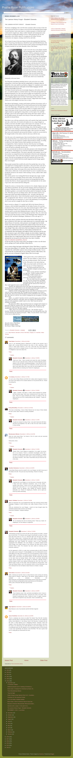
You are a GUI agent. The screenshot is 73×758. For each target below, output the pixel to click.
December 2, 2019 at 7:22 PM (25, 500)
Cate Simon (12, 341)
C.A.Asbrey (12, 377)
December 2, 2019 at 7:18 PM (32, 480)
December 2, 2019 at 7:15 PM (32, 449)
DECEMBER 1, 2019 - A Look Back (16, 710)
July (9, 721)
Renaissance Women (14, 434)
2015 (7, 743)
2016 (7, 741)
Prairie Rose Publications (18, 7)
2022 (7, 674)
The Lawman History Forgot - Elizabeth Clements (19, 708)
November (10, 712)
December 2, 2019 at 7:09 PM (32, 390)
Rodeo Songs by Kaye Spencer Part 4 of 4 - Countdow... (21, 695)
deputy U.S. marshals (35, 332)
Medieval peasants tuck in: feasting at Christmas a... (20, 686)
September (10, 717)
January (10, 734)
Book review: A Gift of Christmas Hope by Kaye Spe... (20, 701)
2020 (7, 678)
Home (26, 660)
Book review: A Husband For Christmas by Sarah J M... (21, 688)
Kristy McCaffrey (13, 407)
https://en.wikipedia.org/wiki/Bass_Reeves (16, 239)
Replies (12, 355)
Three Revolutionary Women (14, 691)
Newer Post (9, 660)
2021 (7, 676)
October (10, 715)
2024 (7, 670)
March (9, 729)
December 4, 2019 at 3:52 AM (22, 572)
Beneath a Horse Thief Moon (22, 332)
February (10, 732)
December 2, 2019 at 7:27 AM (22, 377)
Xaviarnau (41, 754)
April (9, 727)
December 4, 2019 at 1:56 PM (32, 518)
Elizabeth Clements (18, 358)
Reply (10, 351)
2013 (7, 747)
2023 (7, 672)
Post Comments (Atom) (17, 663)
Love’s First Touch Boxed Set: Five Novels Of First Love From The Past (59, 48)
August (9, 719)
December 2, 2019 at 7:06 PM (32, 358)
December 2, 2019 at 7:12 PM (32, 419)
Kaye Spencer (12, 606)
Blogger (52, 754)
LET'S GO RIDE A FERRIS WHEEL (16, 699)
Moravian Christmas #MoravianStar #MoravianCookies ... (21, 703)
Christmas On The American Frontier (16, 697)
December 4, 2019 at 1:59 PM (32, 591)
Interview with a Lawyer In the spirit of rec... (18, 706)
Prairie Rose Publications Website (59, 110)
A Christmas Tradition (13, 684)
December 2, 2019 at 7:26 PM (28, 531)
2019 (7, 680)
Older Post (43, 660)
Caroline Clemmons (14, 468)
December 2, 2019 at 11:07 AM (25, 407)
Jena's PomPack (13, 615)
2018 (7, 736)
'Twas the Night (11, 693)
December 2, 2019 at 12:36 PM (26, 468)
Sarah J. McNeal (13, 500)
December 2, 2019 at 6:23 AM (22, 341)
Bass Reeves (12, 332)
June (9, 723)
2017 (7, 739)
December (10, 682)
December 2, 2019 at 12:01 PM (27, 434)
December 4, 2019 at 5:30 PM (23, 606)
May (9, 725)
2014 (7, 745)
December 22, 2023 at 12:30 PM (25, 615)
